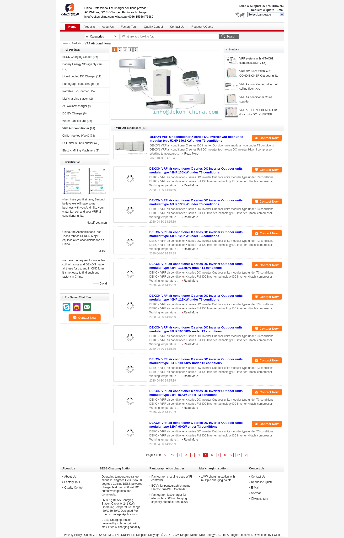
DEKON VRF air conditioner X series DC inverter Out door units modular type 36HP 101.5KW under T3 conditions (196, 361)
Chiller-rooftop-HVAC (75, 135)
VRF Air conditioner (75, 128)
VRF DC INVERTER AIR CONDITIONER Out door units (258, 73)
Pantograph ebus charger (78, 84)
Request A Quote (262, 10)
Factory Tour (129, 26)
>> (238, 455)
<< (172, 455)
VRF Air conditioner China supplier (255, 99)
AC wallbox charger (74, 106)
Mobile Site (259, 498)
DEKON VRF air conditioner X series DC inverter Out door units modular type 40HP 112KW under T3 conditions (196, 297)
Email (280, 10)
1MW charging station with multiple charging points (218, 478)
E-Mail (255, 487)
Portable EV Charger (75, 91)
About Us (108, 26)
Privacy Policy (73, 535)
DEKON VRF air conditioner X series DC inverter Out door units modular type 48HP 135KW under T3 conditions (196, 170)
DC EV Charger (72, 113)
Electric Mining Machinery (78, 150)
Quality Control (153, 26)
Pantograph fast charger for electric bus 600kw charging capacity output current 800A (169, 498)
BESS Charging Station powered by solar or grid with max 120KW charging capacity (121, 523)
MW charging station (75, 98)
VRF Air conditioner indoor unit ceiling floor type (258, 86)
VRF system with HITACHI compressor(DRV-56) (256, 61)
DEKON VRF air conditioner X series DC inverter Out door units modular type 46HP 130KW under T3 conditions (196, 202)
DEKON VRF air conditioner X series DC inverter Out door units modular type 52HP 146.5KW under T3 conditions (196, 138)
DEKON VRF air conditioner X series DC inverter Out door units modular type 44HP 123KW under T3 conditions (196, 234)
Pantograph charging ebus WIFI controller (171, 478)
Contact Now (269, 138)
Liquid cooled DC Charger (78, 76)
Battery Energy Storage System (82, 64)
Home (72, 26)
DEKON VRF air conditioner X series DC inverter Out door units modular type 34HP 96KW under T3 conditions (196, 393)
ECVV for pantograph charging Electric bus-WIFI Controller (170, 487)
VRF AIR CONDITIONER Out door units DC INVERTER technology (258, 112)
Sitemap (256, 493)
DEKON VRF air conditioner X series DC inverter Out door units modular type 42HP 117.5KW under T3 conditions (196, 265)
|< (164, 455)
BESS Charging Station (77, 57)
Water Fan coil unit (74, 121)
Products (89, 26)
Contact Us (177, 26)
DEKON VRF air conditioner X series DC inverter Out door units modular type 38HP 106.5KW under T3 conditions (196, 329)
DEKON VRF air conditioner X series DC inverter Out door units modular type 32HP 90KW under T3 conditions (196, 424)
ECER (276, 535)
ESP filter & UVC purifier (77, 143)
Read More (191, 153)
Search (231, 36)
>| (246, 455)
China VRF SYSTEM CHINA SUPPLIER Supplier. (116, 535)
